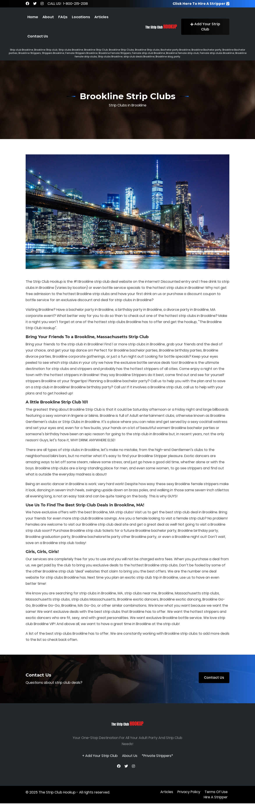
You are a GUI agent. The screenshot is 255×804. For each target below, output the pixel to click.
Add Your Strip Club (205, 26)
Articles (101, 16)
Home (32, 16)
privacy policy (188, 792)
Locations (81, 16)
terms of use (216, 792)
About (48, 16)
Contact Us (37, 36)
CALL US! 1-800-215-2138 (68, 3)
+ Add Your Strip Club (100, 755)
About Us (129, 755)
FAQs (62, 16)
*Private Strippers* (157, 755)
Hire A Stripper (216, 797)
